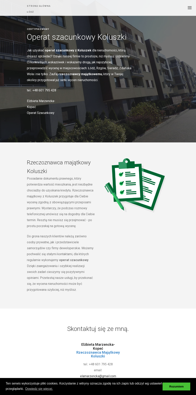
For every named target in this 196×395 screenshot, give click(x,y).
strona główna (38, 6)
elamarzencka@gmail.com (98, 376)
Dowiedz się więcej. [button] (39, 388)
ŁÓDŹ (30, 12)
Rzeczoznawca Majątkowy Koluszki (98, 354)
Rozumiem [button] (176, 386)
